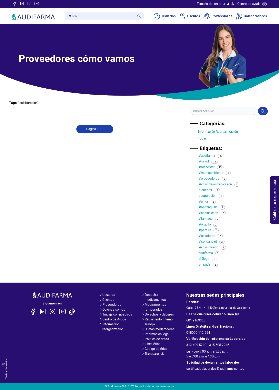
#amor (207, 201)
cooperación (211, 196)
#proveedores (213, 178)
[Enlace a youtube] (36, 4)
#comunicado (212, 213)
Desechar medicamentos (153, 297)
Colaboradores (251, 16)
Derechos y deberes (157, 314)
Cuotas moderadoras (158, 329)
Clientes (189, 16)
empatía (208, 264)
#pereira (209, 230)
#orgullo (208, 224)
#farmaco (209, 219)
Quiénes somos (112, 310)
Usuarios (165, 16)
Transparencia (153, 354)
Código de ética (154, 349)
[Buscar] (139, 16)
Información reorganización (111, 327)
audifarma (209, 253)
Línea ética (150, 344)
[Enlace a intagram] (29, 4)
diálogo (208, 259)
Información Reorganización (218, 132)
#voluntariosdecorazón (219, 184)
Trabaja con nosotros (115, 314)
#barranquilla (212, 207)
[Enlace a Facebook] (14, 4)
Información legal (155, 334)
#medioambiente (215, 173)
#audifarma (211, 156)
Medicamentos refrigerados (153, 307)
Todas (202, 138)
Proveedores (217, 16)
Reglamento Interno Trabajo (157, 322)
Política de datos (155, 339)
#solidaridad (212, 241)
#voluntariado (212, 247)
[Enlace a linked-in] (22, 4)
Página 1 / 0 (94, 129)
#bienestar (211, 167)
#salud (208, 161)
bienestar (209, 190)
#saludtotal (211, 236)
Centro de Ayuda (112, 319)
